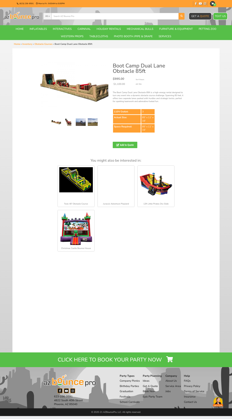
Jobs (168, 391)
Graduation (126, 391)
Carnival (84, 29)
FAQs (187, 381)
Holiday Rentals (109, 29)
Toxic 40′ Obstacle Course (76, 203)
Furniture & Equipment (176, 29)
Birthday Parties (129, 386)
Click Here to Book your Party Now (116, 359)
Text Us (220, 16)
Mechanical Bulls (140, 29)
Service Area (173, 386)
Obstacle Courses (43, 44)
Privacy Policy (192, 386)
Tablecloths (98, 36)
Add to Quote (125, 144)
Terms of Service (194, 391)
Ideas (146, 381)
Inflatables (38, 29)
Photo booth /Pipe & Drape (133, 36)
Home (20, 29)
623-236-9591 (63, 396)
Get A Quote (150, 386)
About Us (171, 381)
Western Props (72, 36)
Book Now (149, 391)
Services (165, 36)
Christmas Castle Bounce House (76, 248)
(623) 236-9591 (26, 3)
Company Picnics (130, 381)
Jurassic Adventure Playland (116, 203)
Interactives (62, 29)
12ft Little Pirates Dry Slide (156, 203)
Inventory (27, 44)
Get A (200, 16)
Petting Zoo (207, 29)
